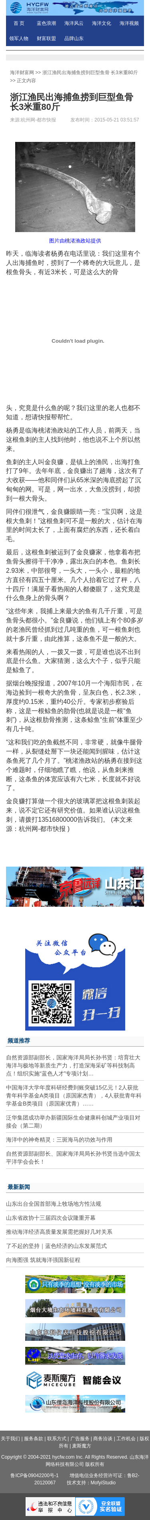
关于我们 (10, 1438)
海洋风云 (74, 23)
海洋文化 (101, 23)
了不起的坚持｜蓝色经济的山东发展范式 (56, 1246)
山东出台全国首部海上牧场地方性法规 (53, 1204)
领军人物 (18, 38)
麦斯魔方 (81, 1446)
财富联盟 (46, 38)
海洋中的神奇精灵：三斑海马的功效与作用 (59, 1139)
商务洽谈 (102, 1438)
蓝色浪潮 (46, 23)
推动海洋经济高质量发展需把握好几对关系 (59, 1232)
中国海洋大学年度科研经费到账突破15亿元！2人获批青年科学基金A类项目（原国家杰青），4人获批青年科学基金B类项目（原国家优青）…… (74, 1095)
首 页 (19, 23)
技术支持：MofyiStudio (91, 1483)
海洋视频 (129, 23)
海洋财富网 (22, 72)
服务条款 (33, 1438)
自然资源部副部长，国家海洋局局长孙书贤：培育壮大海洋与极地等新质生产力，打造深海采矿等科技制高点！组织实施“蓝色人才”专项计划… (73, 1065)
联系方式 (56, 1438)
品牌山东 (74, 38)
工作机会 (126, 1438)
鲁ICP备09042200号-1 (34, 1475)
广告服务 (80, 1438)
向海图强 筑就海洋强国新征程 (43, 1260)
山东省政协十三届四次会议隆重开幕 (51, 1218)
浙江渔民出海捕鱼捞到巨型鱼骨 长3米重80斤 (90, 72)
